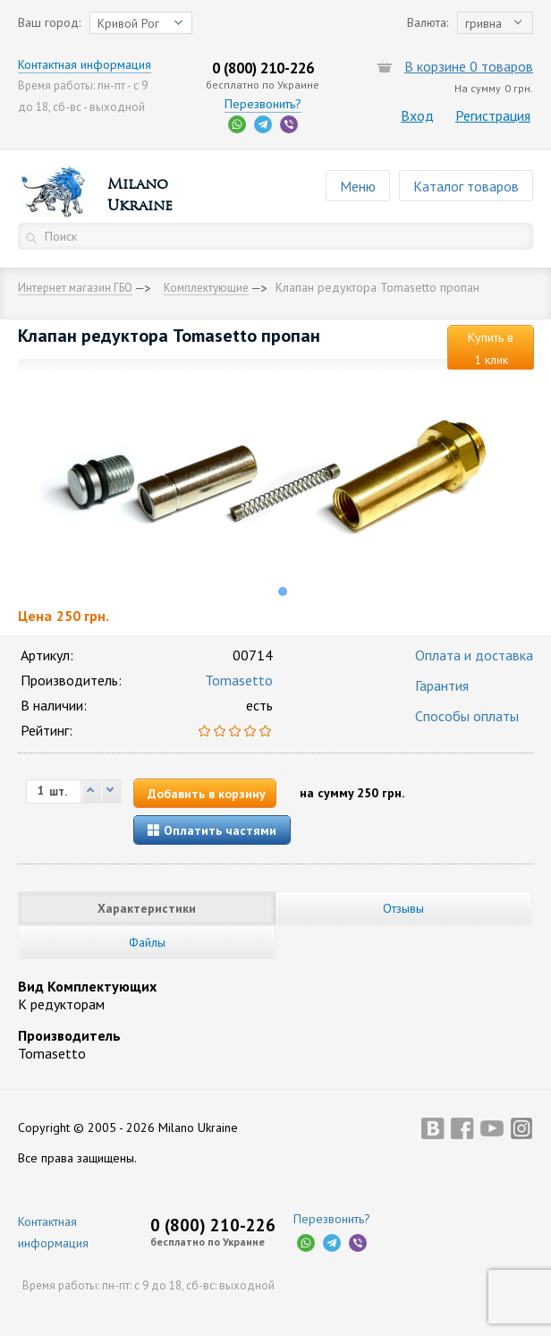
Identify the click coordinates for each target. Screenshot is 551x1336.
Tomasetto (239, 680)
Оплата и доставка (474, 655)
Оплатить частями (212, 830)
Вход (417, 115)
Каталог (466, 186)
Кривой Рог (128, 23)
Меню (358, 186)
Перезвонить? (263, 104)
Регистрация (492, 115)
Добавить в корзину (207, 794)
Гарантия (442, 685)
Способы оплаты (467, 716)
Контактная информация (84, 64)
